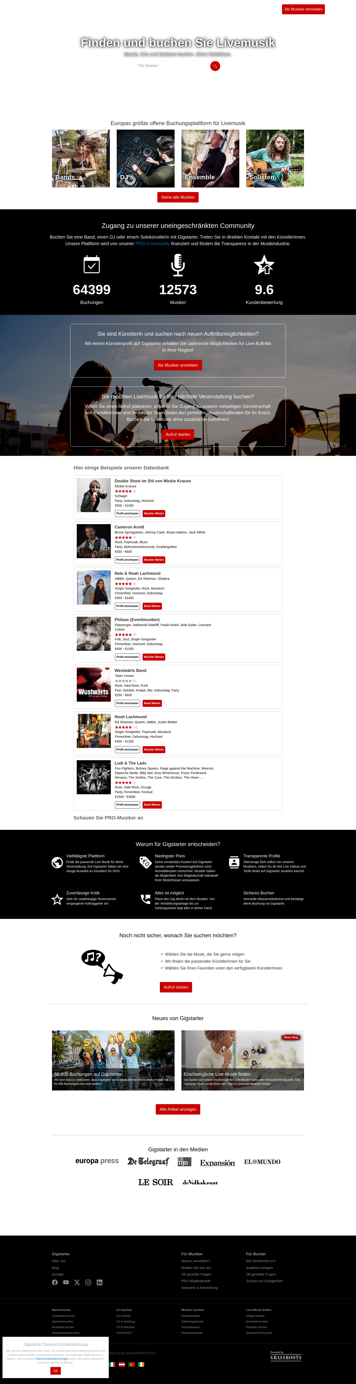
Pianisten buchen (256, 1327)
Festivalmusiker (190, 1315)
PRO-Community (153, 243)
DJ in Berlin (124, 1315)
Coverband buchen (63, 1315)
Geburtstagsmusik (192, 1321)
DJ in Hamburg (126, 1321)
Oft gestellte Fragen (196, 1274)
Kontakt (58, 1274)
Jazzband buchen (62, 1321)
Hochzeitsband (190, 1327)
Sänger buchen (255, 1315)
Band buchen (61, 1310)
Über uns (59, 1261)
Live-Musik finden (258, 1310)
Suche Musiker (72, 9)
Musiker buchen (192, 1310)
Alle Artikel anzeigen (178, 1109)
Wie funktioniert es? (261, 1261)
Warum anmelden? (195, 1261)
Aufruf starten (178, 434)
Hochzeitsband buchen (66, 1333)
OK (55, 1371)
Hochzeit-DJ (124, 1333)
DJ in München (126, 1327)
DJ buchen (124, 1310)
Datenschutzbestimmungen (52, 1358)
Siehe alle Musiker (178, 197)
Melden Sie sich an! (196, 1268)
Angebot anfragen (259, 1268)
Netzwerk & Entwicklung (199, 1288)
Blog (55, 1268)
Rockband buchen (63, 1327)
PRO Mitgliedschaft (195, 1281)
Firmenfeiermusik (191, 1333)
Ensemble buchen (257, 1321)
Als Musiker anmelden (303, 9)
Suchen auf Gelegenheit (264, 1281)
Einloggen (338, 9)
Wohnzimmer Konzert (259, 1333)
